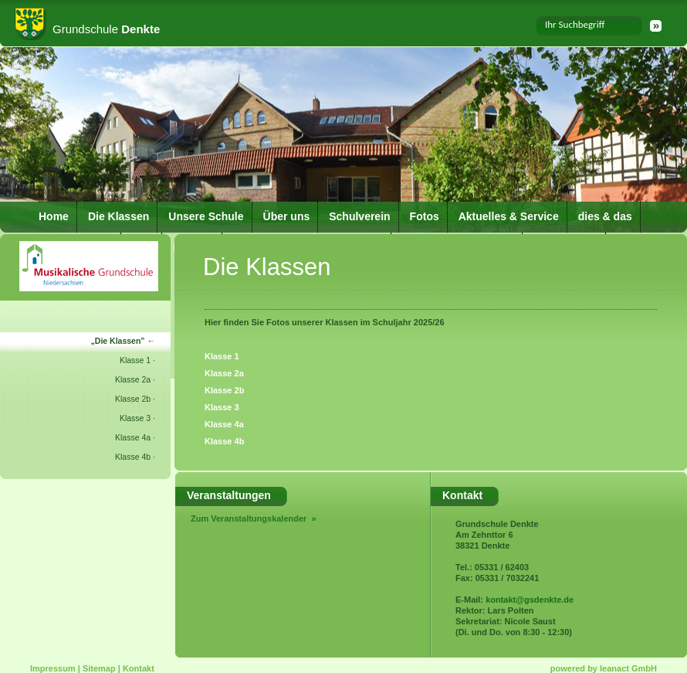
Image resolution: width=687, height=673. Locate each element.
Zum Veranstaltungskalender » (253, 518)
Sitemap (99, 668)
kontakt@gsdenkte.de (530, 599)
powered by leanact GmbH (603, 668)
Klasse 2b (133, 398)
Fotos (424, 216)
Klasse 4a (133, 437)
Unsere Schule (205, 216)
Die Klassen (118, 216)
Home (54, 216)
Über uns (286, 216)
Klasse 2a (133, 379)
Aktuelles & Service (509, 216)
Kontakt (138, 668)
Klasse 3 (135, 418)
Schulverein (359, 216)
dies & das (605, 216)
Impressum (53, 668)
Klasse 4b (133, 456)
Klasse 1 (135, 360)
